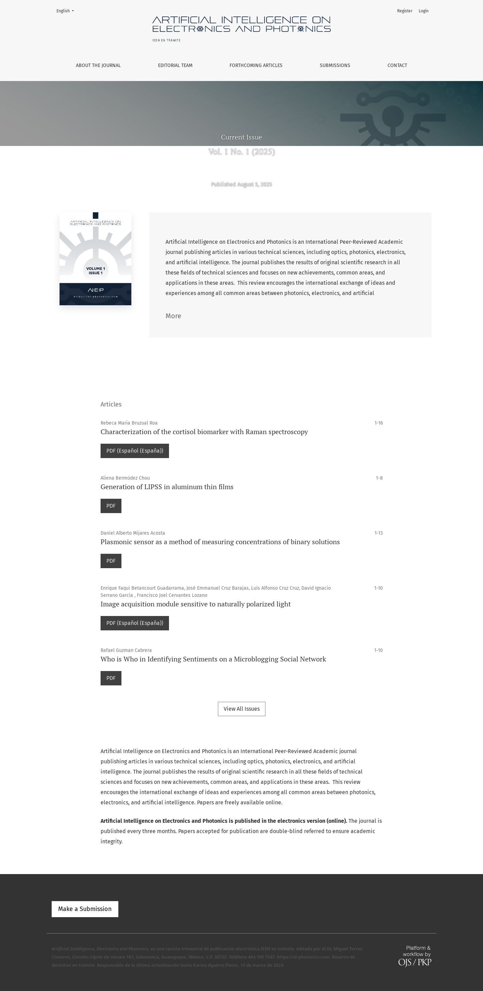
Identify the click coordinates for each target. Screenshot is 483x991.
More (173, 316)
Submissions (335, 65)
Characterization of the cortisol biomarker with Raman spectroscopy (204, 431)
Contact (397, 65)
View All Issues (242, 709)
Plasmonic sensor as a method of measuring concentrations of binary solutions (220, 541)
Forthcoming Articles (256, 65)
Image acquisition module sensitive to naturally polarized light (196, 603)
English (67, 10)
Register (405, 11)
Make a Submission (85, 909)
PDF (111, 506)
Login (424, 11)
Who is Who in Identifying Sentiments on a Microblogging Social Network (213, 659)
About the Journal (98, 65)
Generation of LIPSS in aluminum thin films (167, 486)
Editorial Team (175, 65)
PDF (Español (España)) (134, 450)
